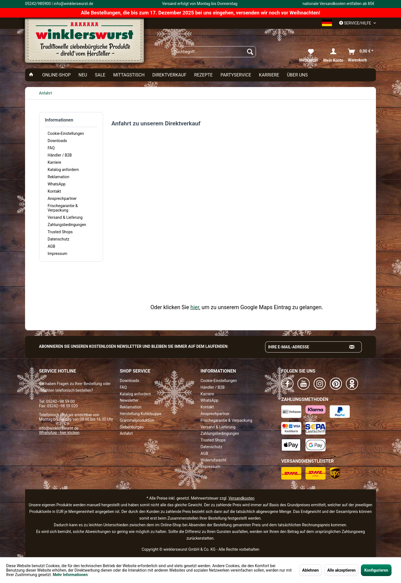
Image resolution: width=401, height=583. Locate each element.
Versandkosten (241, 498)
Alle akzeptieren (341, 570)
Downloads (57, 140)
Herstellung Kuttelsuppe (140, 413)
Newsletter (129, 400)
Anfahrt (126, 433)
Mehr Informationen (70, 574)
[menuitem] (214, 51)
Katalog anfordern (63, 169)
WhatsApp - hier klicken (59, 432)
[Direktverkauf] (169, 74)
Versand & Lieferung (65, 217)
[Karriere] (269, 74)
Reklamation (58, 177)
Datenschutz (58, 239)
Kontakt (54, 191)
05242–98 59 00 (60, 401)
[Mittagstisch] (128, 74)
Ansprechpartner (62, 198)
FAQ (51, 148)
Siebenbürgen (131, 427)
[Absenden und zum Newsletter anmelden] (352, 347)
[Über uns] (297, 74)
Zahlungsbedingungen (67, 224)
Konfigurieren (376, 570)
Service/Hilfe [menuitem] (355, 23)
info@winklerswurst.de (59, 428)
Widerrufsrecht (213, 460)
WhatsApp (56, 184)
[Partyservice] (236, 74)
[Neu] (83, 74)
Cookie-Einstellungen (66, 133)
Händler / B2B (60, 155)
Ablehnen (310, 570)
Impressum (57, 253)
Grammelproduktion (137, 420)
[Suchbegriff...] (214, 51)
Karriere (54, 162)
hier (194, 307)
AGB (51, 246)
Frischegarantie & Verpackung (63, 208)
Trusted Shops (60, 232)
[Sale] (100, 74)
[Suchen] (250, 51)
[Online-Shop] (56, 74)
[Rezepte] (203, 74)
